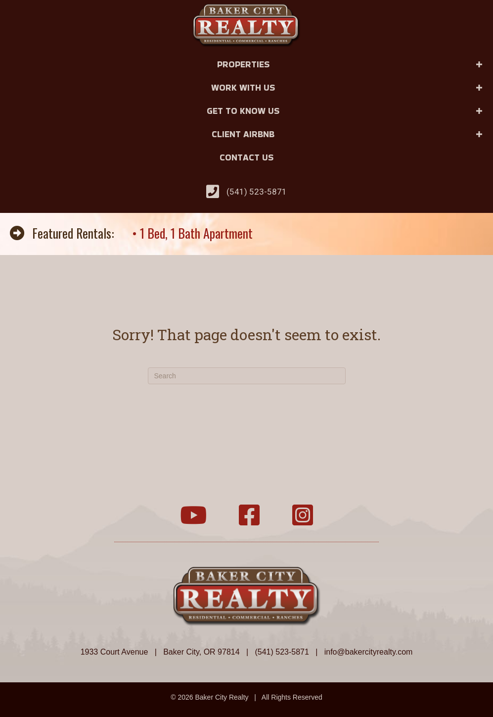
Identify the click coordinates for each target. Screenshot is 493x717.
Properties (243, 64)
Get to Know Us (243, 110)
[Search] (247, 375)
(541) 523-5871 (256, 192)
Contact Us (246, 157)
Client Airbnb (243, 134)
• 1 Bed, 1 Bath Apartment (192, 233)
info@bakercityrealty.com (368, 652)
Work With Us (243, 87)
